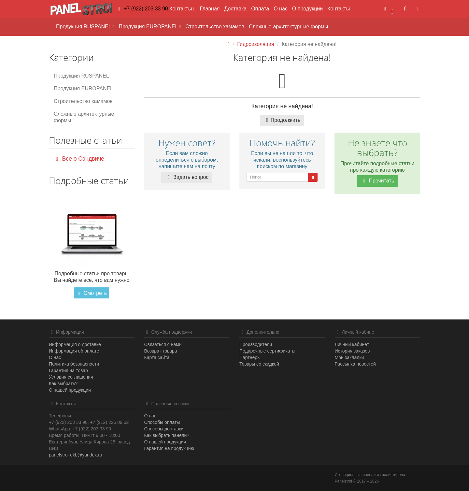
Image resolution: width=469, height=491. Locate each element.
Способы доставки (164, 428)
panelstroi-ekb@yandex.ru (75, 454)
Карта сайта (157, 357)
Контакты (338, 8)
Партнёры (250, 357)
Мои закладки (349, 357)
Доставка (235, 8)
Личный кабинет (352, 344)
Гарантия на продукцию (169, 448)
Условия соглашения (71, 377)
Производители (255, 344)
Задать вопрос (186, 177)
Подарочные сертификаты (267, 351)
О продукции (307, 8)
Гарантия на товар (68, 370)
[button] (388, 9)
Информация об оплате (74, 351)
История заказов (352, 351)
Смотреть (91, 293)
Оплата (260, 8)
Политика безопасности (74, 364)
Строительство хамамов (214, 26)
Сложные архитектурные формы (288, 26)
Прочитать (377, 180)
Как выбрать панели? (167, 435)
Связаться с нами (163, 344)
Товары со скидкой (259, 364)
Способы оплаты (162, 422)
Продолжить (282, 120)
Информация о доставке (75, 344)
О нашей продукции (70, 390)
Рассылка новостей (355, 364)
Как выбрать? (63, 383)
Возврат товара (160, 351)
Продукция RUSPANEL (85, 26)
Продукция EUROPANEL (150, 26)
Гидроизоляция (255, 44)
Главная (210, 8)
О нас (281, 8)
